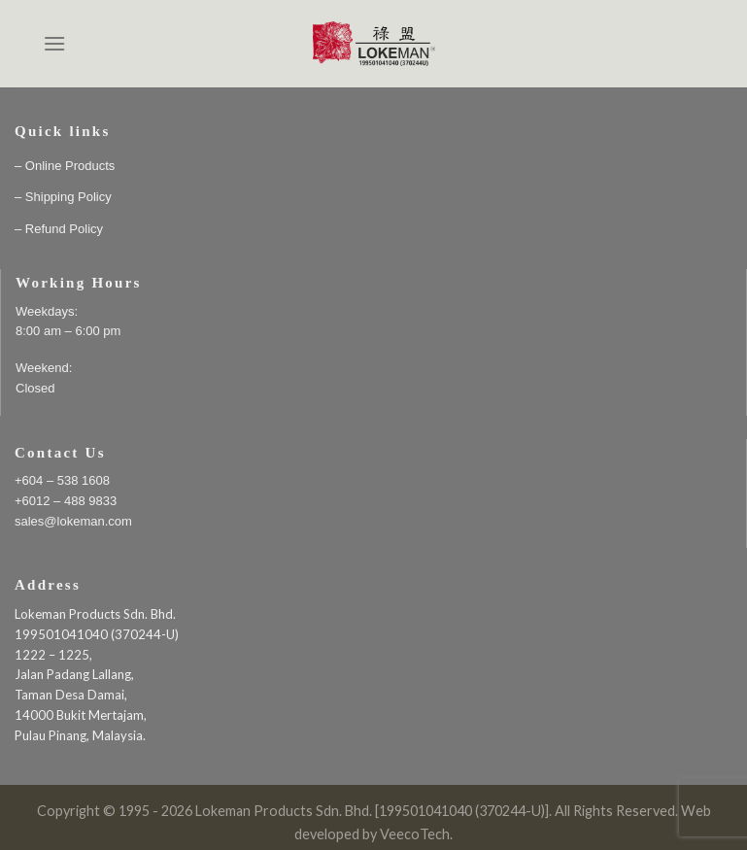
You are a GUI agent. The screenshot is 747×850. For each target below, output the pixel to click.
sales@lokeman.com (73, 521)
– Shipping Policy (63, 196)
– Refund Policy (59, 228)
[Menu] (54, 43)
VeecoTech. (416, 834)
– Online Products (65, 165)
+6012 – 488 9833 (66, 500)
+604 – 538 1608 (62, 480)
